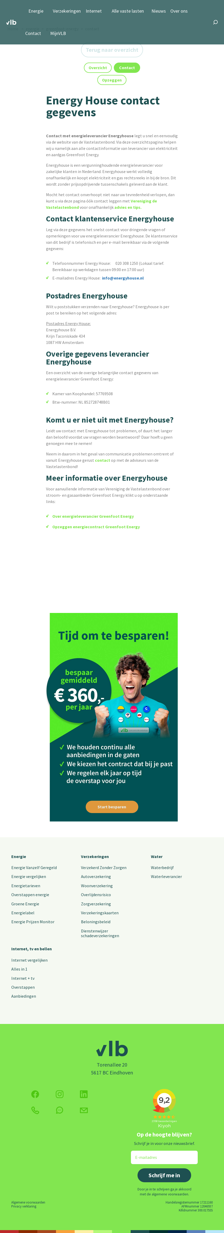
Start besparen (112, 806)
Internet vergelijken (29, 960)
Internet (94, 11)
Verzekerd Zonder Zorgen (103, 867)
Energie (35, 11)
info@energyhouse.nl (123, 278)
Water (156, 856)
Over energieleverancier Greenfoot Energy (93, 516)
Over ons (179, 11)
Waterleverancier (166, 876)
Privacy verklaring (23, 1206)
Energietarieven (25, 885)
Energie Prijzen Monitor (32, 921)
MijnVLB (58, 33)
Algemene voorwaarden (28, 1202)
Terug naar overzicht (112, 49)
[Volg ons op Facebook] (35, 1094)
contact (102, 460)
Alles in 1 (19, 969)
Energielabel (22, 912)
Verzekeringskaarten (100, 912)
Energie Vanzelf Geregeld (34, 867)
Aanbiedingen (23, 996)
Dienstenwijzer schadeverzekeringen (100, 933)
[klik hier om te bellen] (35, 1110)
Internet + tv (22, 978)
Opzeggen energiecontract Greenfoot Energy (96, 526)
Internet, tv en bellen (31, 948)
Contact (33, 33)
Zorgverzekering (96, 903)
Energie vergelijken (28, 876)
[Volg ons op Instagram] (60, 1094)
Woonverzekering (97, 885)
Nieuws (158, 11)
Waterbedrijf (162, 867)
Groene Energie (25, 903)
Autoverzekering (96, 876)
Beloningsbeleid (95, 921)
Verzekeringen (67, 11)
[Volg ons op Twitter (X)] (84, 1094)
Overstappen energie (30, 894)
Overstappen (23, 987)
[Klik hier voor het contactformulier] (84, 1110)
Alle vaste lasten (128, 11)
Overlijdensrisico (96, 894)
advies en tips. (127, 207)
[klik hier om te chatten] (59, 1110)
